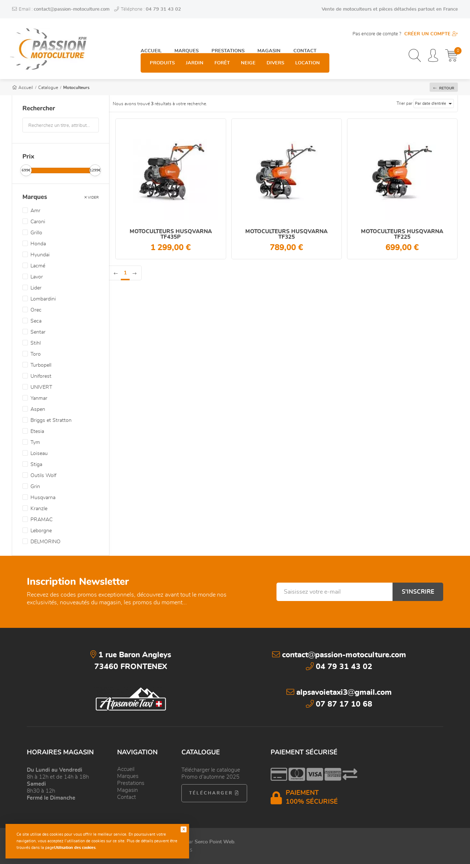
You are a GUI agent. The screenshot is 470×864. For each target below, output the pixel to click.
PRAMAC (41, 519)
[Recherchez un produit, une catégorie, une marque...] (414, 56)
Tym (35, 442)
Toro (35, 354)
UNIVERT (41, 387)
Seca (35, 321)
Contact (305, 33)
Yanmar (38, 398)
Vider (91, 195)
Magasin (269, 33)
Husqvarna (42, 497)
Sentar (38, 332)
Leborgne (41, 530)
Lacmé (37, 266)
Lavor (36, 277)
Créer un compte (431, 34)
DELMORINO (45, 541)
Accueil (151, 33)
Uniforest (40, 376)
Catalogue (48, 87)
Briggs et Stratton (51, 420)
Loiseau (39, 453)
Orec (35, 310)
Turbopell (40, 365)
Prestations (228, 33)
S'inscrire (418, 592)
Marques (186, 33)
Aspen (37, 409)
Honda (38, 243)
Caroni (37, 221)
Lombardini (43, 299)
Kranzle (38, 508)
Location (307, 56)
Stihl (35, 343)
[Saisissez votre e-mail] (334, 592)
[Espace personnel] (433, 56)
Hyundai (40, 254)
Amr (35, 210)
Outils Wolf (43, 475)
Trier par (404, 103)
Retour (443, 88)
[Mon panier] (451, 56)
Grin (35, 486)
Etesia (37, 431)
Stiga (36, 464)
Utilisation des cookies (74, 848)
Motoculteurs (76, 87)
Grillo (36, 232)
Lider (35, 288)
